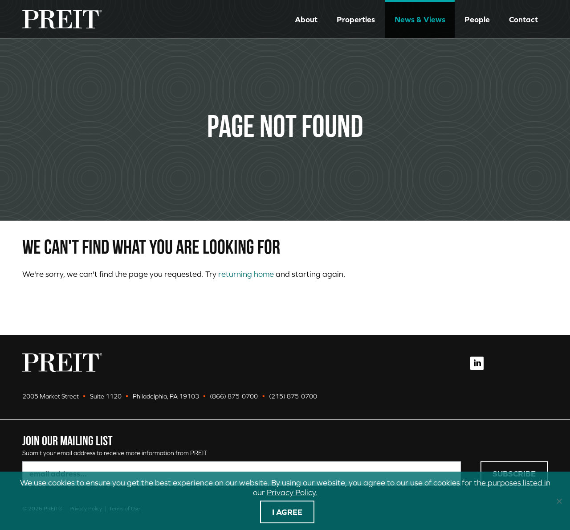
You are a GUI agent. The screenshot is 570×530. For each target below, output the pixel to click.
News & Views (420, 19)
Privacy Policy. (292, 492)
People (477, 19)
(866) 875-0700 (234, 396)
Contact (523, 19)
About (306, 19)
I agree (287, 512)
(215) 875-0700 (293, 396)
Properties (356, 19)
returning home (246, 274)
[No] (558, 501)
